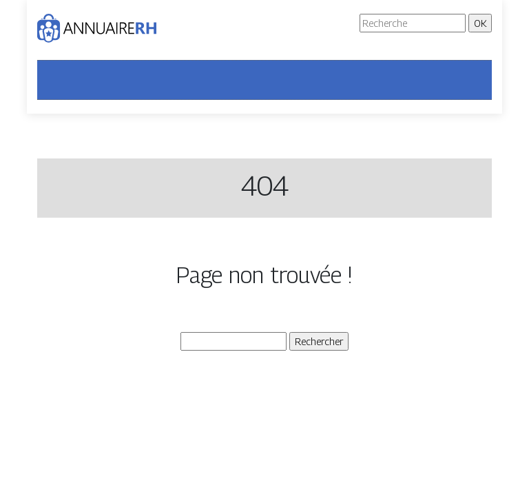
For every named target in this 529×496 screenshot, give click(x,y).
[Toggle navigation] (56, 80)
